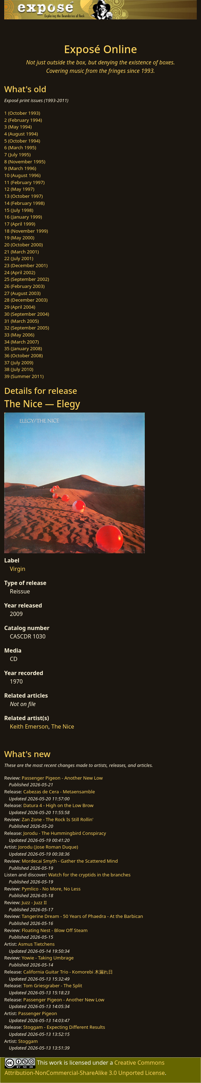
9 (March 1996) (20, 168)
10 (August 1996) (22, 175)
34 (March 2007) (21, 342)
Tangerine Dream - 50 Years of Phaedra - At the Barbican (82, 916)
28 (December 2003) (25, 300)
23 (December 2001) (25, 265)
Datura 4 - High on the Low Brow (58, 805)
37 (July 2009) (18, 362)
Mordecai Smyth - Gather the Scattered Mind (70, 861)
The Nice (62, 726)
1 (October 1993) (22, 113)
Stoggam (28, 1041)
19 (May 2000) (19, 237)
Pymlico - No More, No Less (51, 889)
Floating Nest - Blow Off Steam (54, 930)
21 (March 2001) (21, 251)
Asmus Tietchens (36, 944)
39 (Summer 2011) (24, 376)
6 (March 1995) (20, 147)
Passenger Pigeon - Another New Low (62, 778)
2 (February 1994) (23, 120)
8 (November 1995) (24, 161)
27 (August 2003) (22, 293)
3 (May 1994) (18, 127)
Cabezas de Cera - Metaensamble (59, 791)
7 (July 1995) (17, 154)
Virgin (17, 569)
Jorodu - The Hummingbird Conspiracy (64, 833)
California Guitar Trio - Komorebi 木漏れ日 (67, 972)
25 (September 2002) (26, 279)
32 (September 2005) (26, 328)
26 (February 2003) (24, 286)
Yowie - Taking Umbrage (48, 958)
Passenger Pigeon (37, 1013)
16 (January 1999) (23, 217)
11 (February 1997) (24, 182)
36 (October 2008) (23, 355)
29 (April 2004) (19, 307)
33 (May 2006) (19, 335)
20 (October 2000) (23, 244)
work (55, 1062)
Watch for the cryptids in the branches (89, 874)
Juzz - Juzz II (34, 902)
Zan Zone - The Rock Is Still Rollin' (57, 819)
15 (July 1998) (18, 210)
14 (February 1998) (24, 203)
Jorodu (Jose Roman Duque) (48, 847)
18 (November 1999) (26, 231)
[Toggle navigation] (22, 29)
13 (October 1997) (23, 196)
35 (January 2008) (23, 348)
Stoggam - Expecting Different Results (64, 1027)
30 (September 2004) (26, 314)
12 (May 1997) (19, 189)
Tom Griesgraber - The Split (52, 985)
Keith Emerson (29, 726)
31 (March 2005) (21, 321)
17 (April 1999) (19, 224)
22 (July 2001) (18, 258)
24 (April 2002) (19, 272)
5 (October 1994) (22, 141)
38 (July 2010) (18, 369)
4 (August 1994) (21, 134)
